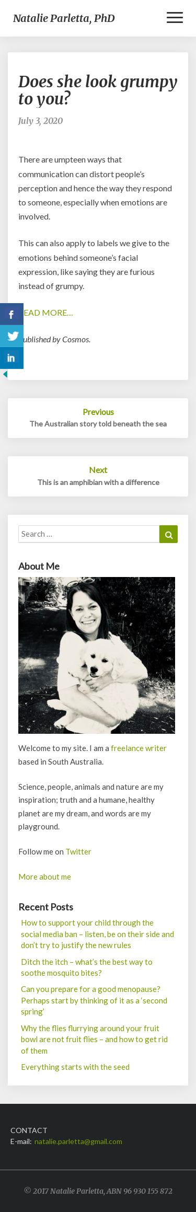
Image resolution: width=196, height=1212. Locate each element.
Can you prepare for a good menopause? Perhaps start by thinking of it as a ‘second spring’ (94, 1000)
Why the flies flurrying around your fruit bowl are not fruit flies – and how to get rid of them (94, 1039)
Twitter (78, 851)
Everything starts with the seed (75, 1066)
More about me (44, 876)
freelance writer (139, 748)
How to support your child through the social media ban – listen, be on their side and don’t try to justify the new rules (97, 934)
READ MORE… (45, 312)
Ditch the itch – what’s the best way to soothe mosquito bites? (87, 967)
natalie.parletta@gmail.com (78, 1141)
